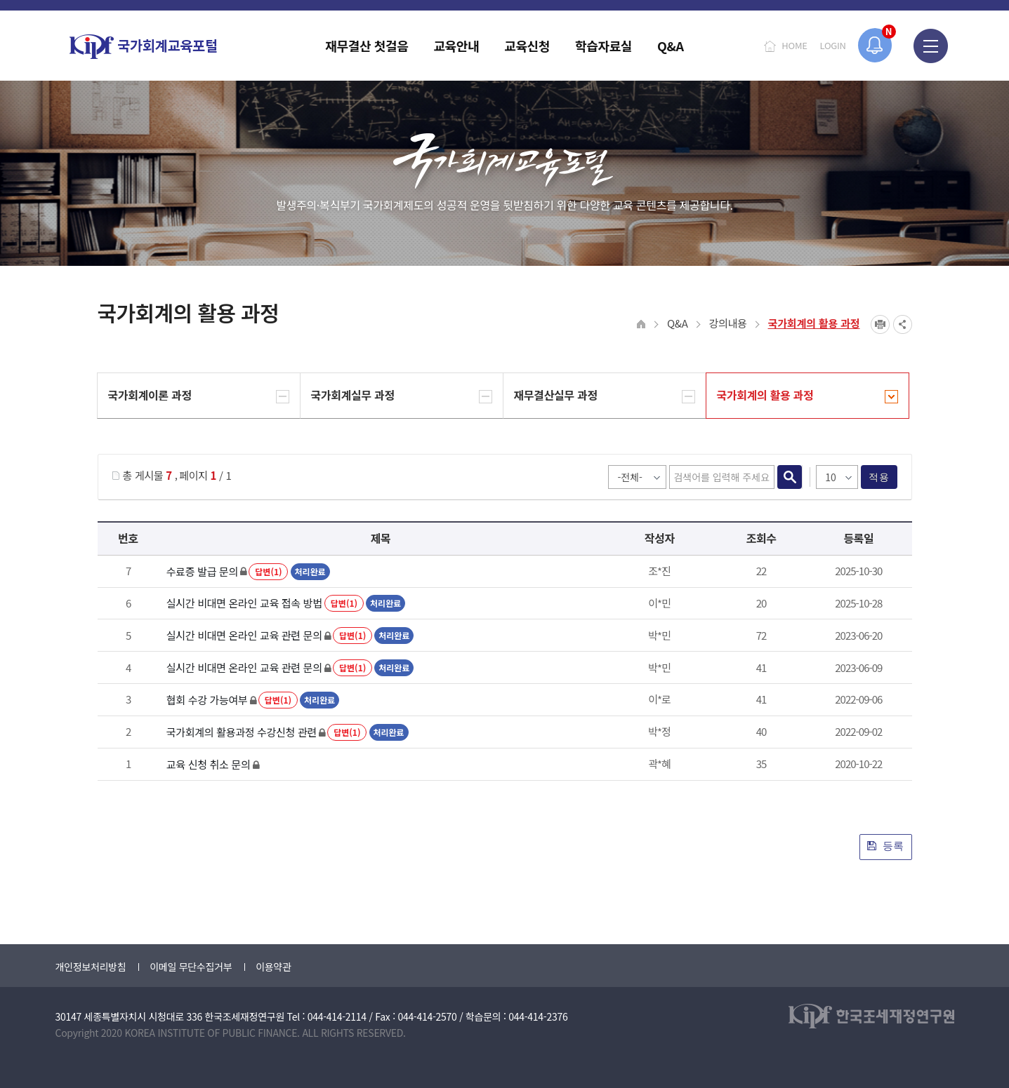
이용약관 (273, 967)
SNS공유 (902, 324)
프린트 (880, 324)
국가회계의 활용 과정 (814, 323)
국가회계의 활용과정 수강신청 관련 (241, 732)
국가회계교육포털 (143, 46)
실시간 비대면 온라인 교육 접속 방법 (244, 603)
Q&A (677, 323)
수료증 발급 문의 (202, 571)
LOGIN (833, 45)
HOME (794, 45)
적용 (879, 477)
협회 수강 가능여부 (207, 699)
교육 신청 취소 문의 (208, 764)
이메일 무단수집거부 (191, 967)
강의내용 (728, 323)
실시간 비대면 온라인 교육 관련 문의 (244, 635)
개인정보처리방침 (90, 967)
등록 (885, 846)
